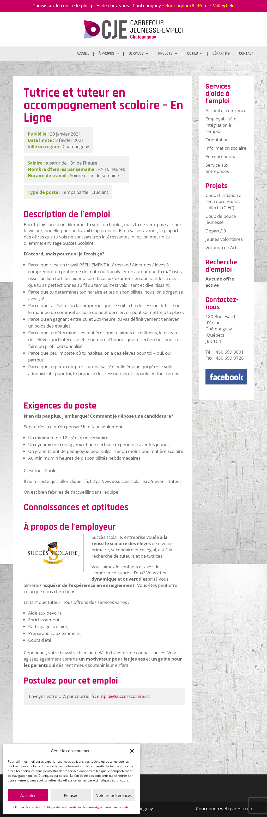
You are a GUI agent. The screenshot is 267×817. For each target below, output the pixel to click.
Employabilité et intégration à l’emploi (221, 125)
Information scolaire (225, 148)
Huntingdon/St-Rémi (187, 5)
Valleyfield (224, 5)
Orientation (217, 140)
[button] (132, 751)
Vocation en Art (220, 247)
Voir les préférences (114, 795)
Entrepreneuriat (221, 157)
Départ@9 (221, 54)
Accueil (83, 54)
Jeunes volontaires (224, 239)
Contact (246, 54)
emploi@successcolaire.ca (123, 696)
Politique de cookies (25, 807)
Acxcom (246, 809)
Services (136, 54)
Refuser (70, 795)
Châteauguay (147, 5)
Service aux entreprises (217, 168)
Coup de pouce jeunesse (220, 219)
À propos (106, 54)
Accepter (28, 795)
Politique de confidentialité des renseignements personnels (86, 807)
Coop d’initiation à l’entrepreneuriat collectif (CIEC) (223, 201)
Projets (165, 54)
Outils (192, 54)
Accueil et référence (225, 110)
